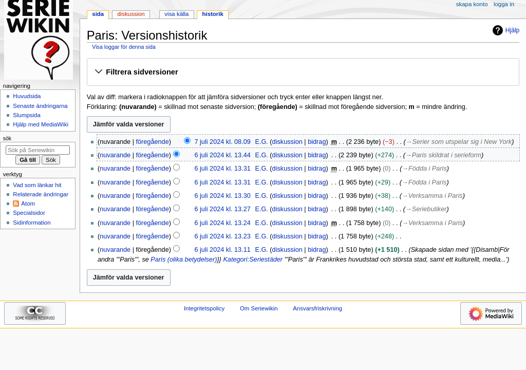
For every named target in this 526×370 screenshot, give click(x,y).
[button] (302, 72)
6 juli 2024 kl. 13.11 (222, 249)
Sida (98, 14)
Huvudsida (27, 96)
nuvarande (115, 155)
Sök (7, 138)
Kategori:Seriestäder (253, 259)
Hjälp (504, 30)
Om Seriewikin (259, 308)
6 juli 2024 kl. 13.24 (222, 223)
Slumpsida (26, 115)
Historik (212, 14)
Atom (28, 203)
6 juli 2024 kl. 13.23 (222, 236)
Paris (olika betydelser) (184, 259)
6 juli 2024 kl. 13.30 (222, 195)
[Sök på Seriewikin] (38, 150)
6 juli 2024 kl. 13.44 (222, 155)
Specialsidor (29, 213)
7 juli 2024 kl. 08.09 (222, 141)
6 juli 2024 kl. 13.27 (222, 209)
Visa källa (176, 14)
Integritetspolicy (204, 308)
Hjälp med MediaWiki (40, 124)
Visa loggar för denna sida (124, 47)
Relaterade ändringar (40, 194)
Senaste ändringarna (40, 106)
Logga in (504, 4)
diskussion (287, 141)
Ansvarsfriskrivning (317, 308)
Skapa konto (472, 4)
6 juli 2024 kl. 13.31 (222, 168)
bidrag (317, 141)
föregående (152, 141)
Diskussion (130, 14)
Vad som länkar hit (37, 185)
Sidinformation (31, 222)
